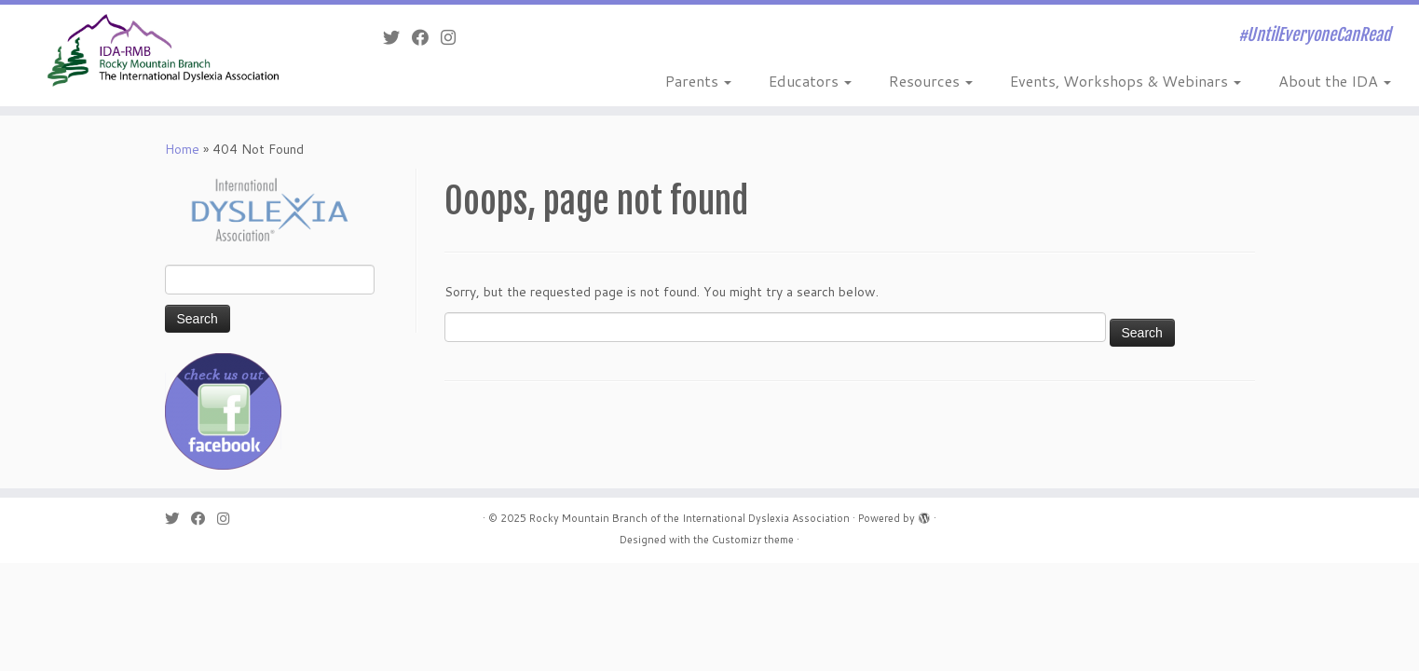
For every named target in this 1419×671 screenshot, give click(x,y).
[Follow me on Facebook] (426, 37)
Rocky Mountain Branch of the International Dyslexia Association (689, 518)
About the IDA (1334, 80)
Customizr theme (753, 539)
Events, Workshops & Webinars (1125, 80)
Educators (810, 80)
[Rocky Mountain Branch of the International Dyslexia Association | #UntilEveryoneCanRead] (163, 50)
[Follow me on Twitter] (397, 37)
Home (182, 149)
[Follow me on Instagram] (454, 37)
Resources (931, 80)
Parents (698, 80)
